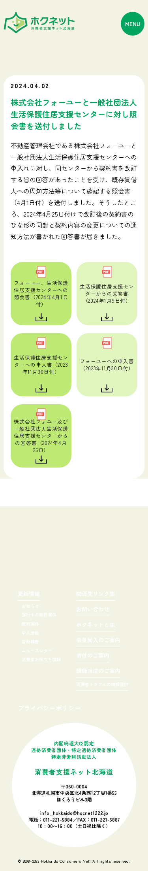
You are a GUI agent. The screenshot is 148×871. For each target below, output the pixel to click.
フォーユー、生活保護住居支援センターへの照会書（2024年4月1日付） (41, 293)
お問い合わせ (92, 609)
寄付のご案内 (92, 655)
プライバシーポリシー (49, 708)
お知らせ (30, 606)
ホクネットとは (95, 625)
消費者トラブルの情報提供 (102, 684)
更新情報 (29, 594)
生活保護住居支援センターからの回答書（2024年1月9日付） (107, 293)
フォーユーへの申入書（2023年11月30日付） (107, 364)
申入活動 (30, 633)
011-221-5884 (58, 819)
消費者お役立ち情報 (41, 659)
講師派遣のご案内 (98, 671)
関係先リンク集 (95, 594)
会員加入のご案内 (98, 640)
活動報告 (30, 641)
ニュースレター (37, 650)
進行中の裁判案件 (39, 614)
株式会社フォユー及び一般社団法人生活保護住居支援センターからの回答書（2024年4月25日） (41, 436)
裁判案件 (30, 623)
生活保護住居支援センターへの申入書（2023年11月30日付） (41, 364)
